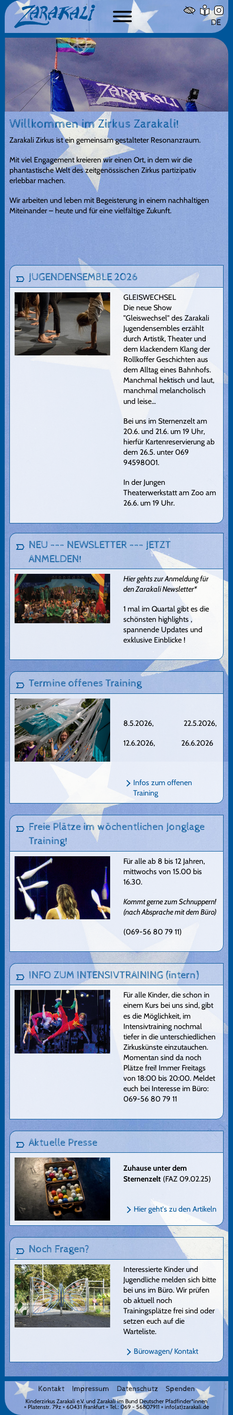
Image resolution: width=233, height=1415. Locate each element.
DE (216, 22)
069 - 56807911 (140, 1406)
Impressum (90, 1389)
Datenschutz (137, 1389)
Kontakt (51, 1389)
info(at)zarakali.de (187, 1406)
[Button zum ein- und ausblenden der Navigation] (122, 16)
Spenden (180, 1389)
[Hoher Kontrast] (189, 10)
